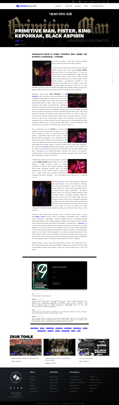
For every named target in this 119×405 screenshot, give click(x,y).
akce (31, 382)
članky (32, 379)
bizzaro (78, 403)
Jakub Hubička (65, 403)
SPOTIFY (103, 1)
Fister (42, 328)
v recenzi (45, 146)
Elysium (92, 376)
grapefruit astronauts (78, 382)
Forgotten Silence (95, 382)
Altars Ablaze (74, 388)
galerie (32, 385)
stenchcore (59, 328)
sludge (85, 328)
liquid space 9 (74, 376)
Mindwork (92, 388)
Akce (86, 6)
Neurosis (81, 223)
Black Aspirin (50, 328)
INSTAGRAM (92, 1)
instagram (33, 391)
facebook (33, 388)
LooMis (82, 403)
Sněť (91, 391)
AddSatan (17, 44)
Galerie (78, 6)
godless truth (94, 379)
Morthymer (93, 385)
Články (68, 6)
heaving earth (74, 385)
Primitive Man (34, 328)
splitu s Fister (40, 216)
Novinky (58, 6)
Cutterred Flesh (75, 379)
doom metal (68, 328)
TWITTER (98, 1)
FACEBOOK (85, 1)
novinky (32, 376)
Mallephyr (73, 391)
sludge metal (77, 328)
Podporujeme (97, 6)
